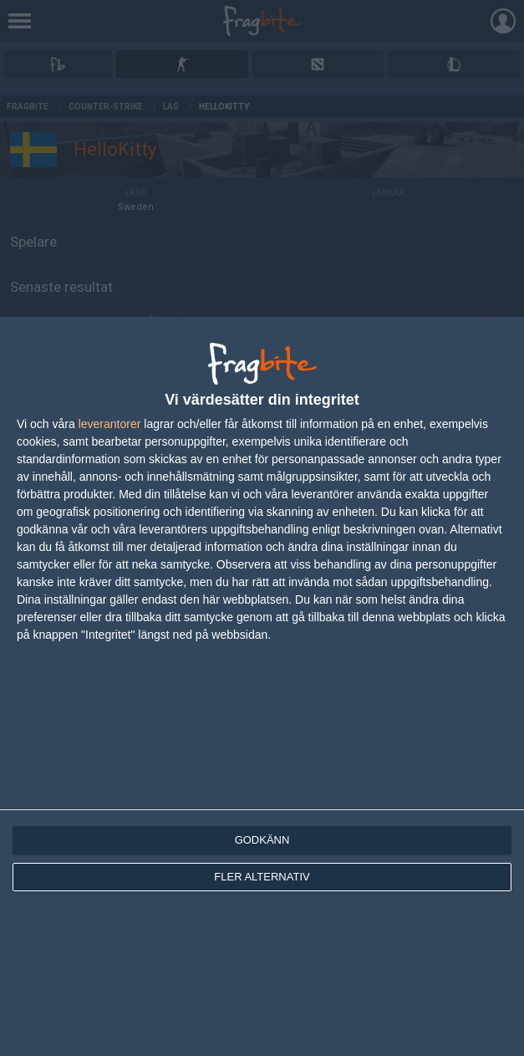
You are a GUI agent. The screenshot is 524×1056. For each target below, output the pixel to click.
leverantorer (110, 424)
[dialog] (262, 686)
